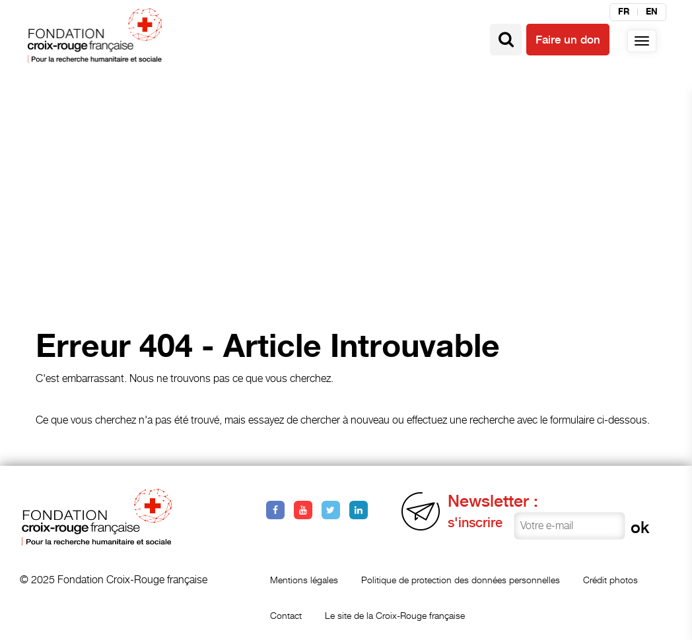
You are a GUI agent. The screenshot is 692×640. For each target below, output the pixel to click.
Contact (286, 615)
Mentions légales (304, 579)
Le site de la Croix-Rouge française (395, 615)
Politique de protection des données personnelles (460, 579)
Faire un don (568, 39)
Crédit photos (610, 579)
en (652, 12)
